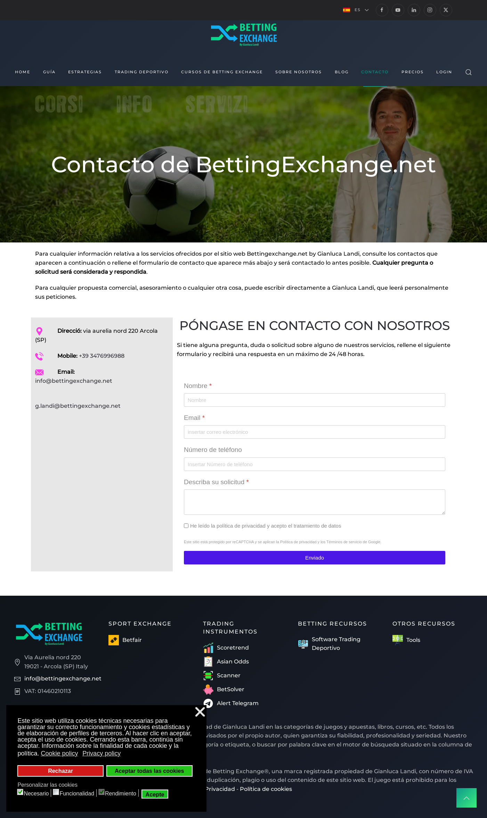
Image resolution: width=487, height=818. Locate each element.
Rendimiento (120, 793)
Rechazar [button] (60, 771)
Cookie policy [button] (59, 753)
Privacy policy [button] (101, 753)
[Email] (314, 432)
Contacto (375, 71)
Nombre (198, 385)
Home (22, 71)
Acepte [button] (155, 794)
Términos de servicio (344, 542)
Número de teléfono (213, 449)
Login (444, 71)
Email (194, 417)
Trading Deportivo (142, 71)
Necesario (36, 793)
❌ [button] (200, 712)
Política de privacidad (298, 542)
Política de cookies (266, 789)
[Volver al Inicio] (243, 34)
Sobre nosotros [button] (298, 71)
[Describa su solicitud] (314, 502)
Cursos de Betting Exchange (222, 71)
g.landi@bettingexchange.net (78, 406)
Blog (342, 71)
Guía (49, 71)
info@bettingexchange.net (73, 381)
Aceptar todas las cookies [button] (149, 771)
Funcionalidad (76, 793)
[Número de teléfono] (314, 464)
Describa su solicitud (216, 481)
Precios (412, 71)
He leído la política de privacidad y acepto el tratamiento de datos (265, 526)
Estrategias (85, 71)
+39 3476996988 (101, 356)
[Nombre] (314, 400)
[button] (356, 10)
